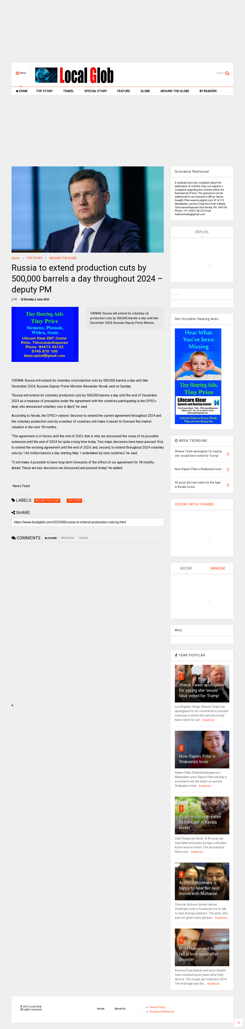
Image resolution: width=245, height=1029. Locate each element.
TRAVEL (68, 91)
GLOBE (145, 91)
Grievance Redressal (162, 1011)
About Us (120, 1008)
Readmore (208, 720)
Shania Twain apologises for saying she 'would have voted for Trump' (201, 690)
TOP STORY (44, 91)
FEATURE (123, 91)
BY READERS (208, 91)
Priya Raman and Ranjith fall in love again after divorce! (201, 954)
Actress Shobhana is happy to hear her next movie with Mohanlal (199, 888)
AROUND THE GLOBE (174, 91)
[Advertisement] (122, 33)
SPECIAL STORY (95, 91)
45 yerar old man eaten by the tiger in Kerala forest (200, 822)
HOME (22, 91)
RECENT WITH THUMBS (194, 504)
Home (15, 258)
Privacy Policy (157, 1007)
